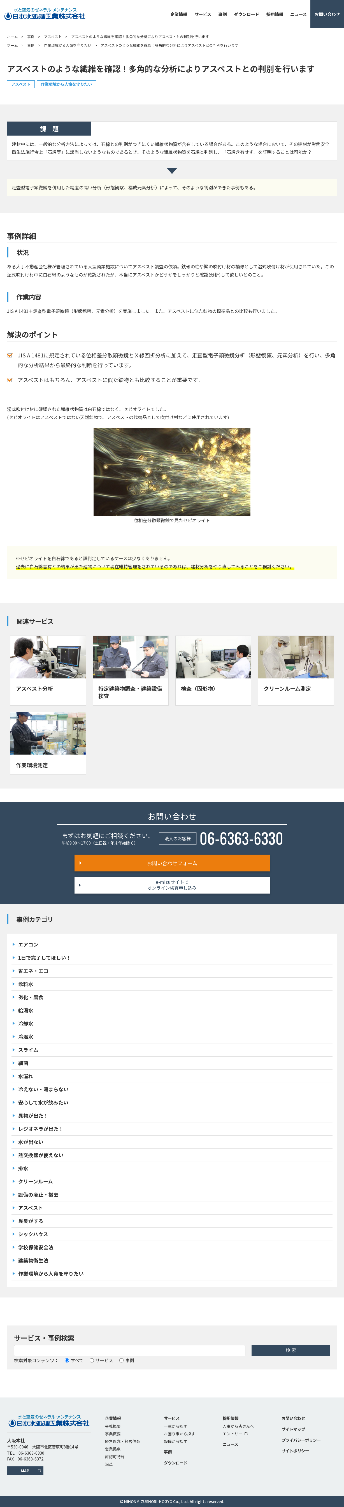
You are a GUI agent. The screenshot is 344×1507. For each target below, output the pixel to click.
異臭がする (30, 1220)
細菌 (23, 1062)
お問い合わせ (327, 14)
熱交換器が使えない (41, 1155)
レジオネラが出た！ (41, 1128)
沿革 (109, 1464)
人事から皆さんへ (238, 1426)
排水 (23, 1168)
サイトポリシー (295, 1450)
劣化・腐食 (30, 997)
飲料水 (25, 983)
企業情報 (178, 14)
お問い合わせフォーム (172, 863)
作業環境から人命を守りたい (67, 45)
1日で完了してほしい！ (44, 957)
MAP (25, 1470)
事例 (222, 14)
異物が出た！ (33, 1115)
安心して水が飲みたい (43, 1102)
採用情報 (274, 14)
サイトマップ (293, 1429)
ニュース (298, 14)
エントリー (235, 1433)
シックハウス (33, 1234)
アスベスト (53, 36)
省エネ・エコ (33, 970)
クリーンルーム (35, 1181)
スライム (28, 1049)
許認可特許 (115, 1456)
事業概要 (113, 1433)
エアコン (28, 944)
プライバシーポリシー (301, 1440)
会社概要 (113, 1426)
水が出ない (30, 1141)
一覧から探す (175, 1426)
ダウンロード (246, 14)
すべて (74, 1360)
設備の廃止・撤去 (38, 1194)
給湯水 (25, 1010)
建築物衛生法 (33, 1260)
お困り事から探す (179, 1433)
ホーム (12, 36)
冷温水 (25, 1036)
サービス (202, 14)
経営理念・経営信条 (122, 1441)
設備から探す (175, 1441)
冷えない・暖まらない (43, 1089)
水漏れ (25, 1076)
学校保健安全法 (36, 1247)
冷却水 (25, 1023)
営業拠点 (113, 1449)
